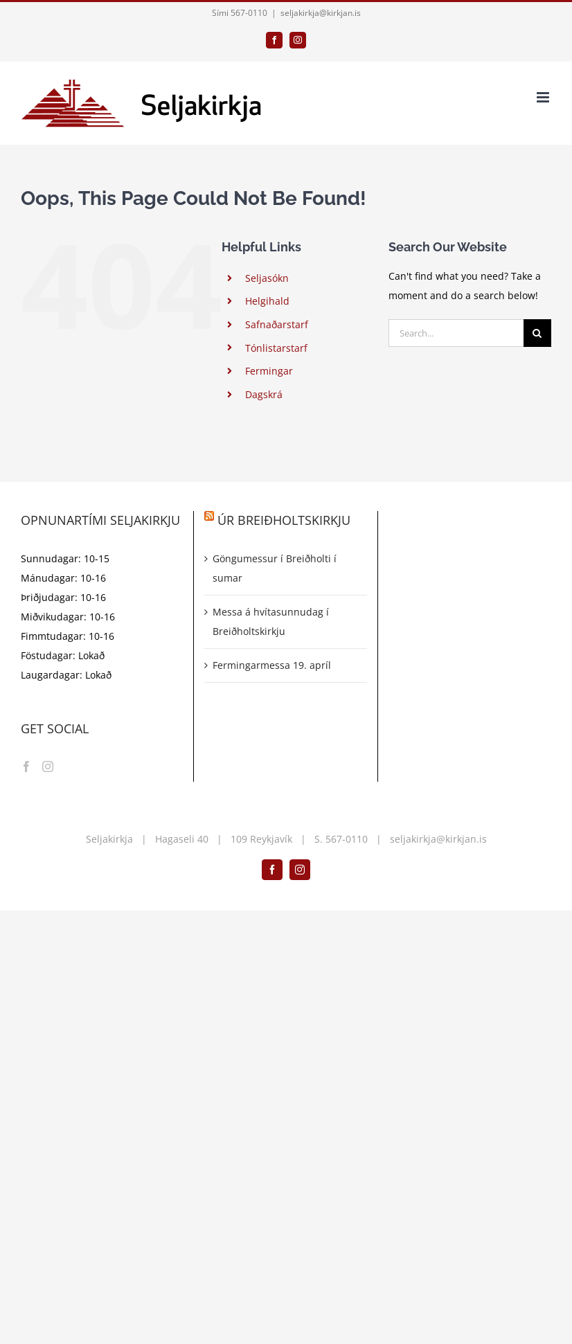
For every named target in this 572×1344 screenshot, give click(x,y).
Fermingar (269, 370)
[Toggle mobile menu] (544, 97)
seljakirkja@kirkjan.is (320, 13)
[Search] (537, 333)
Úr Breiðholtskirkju (283, 520)
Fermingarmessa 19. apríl (272, 665)
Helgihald (267, 300)
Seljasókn (267, 278)
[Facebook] (26, 766)
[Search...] (456, 333)
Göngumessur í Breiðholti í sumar (275, 568)
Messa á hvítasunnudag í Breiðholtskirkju (271, 621)
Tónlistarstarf (276, 348)
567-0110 (346, 838)
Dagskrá (264, 394)
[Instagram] (47, 766)
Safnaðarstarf (276, 324)
